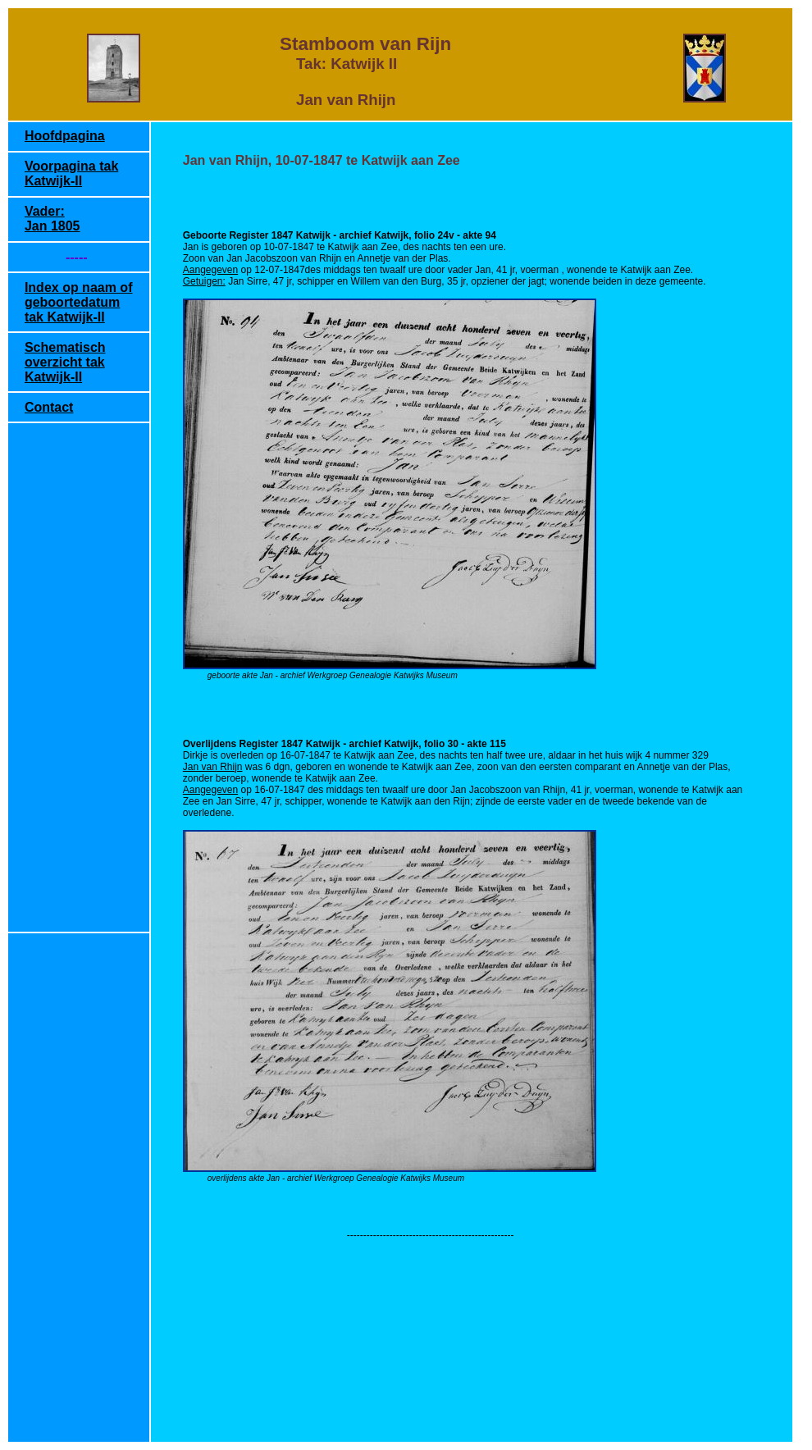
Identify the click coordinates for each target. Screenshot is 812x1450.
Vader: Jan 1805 (52, 218)
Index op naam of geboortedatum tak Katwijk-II (79, 302)
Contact (49, 407)
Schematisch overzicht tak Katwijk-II (65, 362)
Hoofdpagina (65, 136)
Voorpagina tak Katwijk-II (71, 173)
